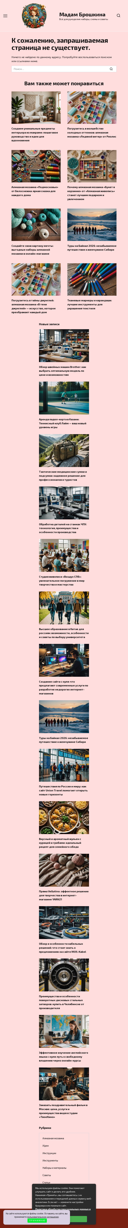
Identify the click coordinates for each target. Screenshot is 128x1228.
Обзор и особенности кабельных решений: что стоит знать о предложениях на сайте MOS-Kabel (62, 936)
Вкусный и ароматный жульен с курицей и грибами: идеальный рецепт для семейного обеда (60, 832)
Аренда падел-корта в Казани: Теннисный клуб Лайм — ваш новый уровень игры (62, 418)
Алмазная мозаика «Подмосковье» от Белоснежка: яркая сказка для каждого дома (35, 189)
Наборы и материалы (54, 1153)
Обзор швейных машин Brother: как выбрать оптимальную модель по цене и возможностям (62, 366)
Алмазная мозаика (53, 1123)
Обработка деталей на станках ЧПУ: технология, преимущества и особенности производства (63, 522)
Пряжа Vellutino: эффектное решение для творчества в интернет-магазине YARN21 (64, 884)
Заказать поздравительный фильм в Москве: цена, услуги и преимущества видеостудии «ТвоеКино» (63, 1097)
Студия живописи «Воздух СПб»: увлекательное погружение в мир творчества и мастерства (61, 573)
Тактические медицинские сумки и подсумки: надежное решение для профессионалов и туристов (63, 470)
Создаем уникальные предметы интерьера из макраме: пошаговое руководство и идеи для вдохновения (35, 134)
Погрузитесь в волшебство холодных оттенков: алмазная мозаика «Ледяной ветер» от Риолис (91, 132)
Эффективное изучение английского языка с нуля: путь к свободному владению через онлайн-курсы (63, 1043)
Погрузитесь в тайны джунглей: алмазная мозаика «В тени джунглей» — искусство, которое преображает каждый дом (34, 303)
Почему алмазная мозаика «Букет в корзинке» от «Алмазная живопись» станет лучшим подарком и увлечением (91, 191)
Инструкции (49, 1138)
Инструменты (50, 1145)
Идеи (45, 1131)
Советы (46, 1160)
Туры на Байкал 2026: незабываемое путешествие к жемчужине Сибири (91, 245)
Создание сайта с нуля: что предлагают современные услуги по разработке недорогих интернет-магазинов (63, 679)
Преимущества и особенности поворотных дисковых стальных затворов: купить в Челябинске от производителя (61, 989)
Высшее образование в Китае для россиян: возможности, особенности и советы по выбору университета (64, 625)
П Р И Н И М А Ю (37, 1220)
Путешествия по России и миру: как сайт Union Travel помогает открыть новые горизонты (63, 781)
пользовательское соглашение (43, 1216)
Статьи (46, 1168)
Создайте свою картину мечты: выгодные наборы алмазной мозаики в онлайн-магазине (33, 247)
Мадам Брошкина (82, 14)
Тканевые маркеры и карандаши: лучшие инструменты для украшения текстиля (89, 301)
